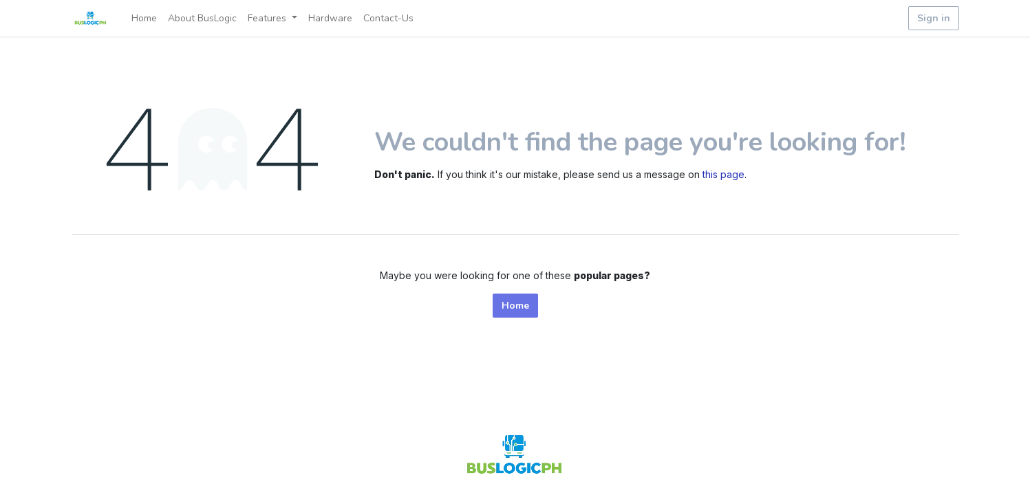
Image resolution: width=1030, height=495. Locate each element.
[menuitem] (144, 18)
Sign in (933, 18)
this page (723, 174)
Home (515, 305)
